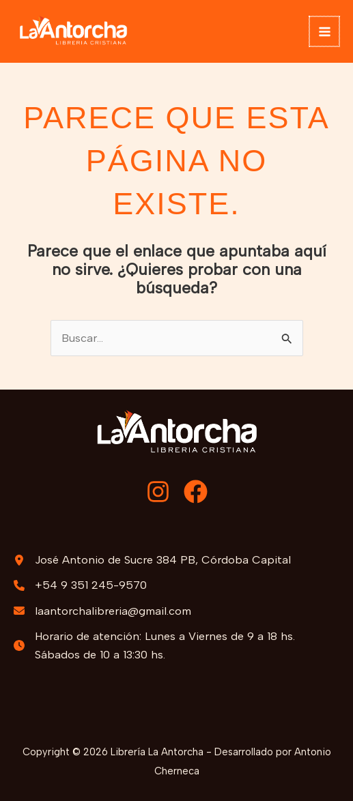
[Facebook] (196, 492)
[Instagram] (158, 492)
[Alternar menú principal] (325, 31)
